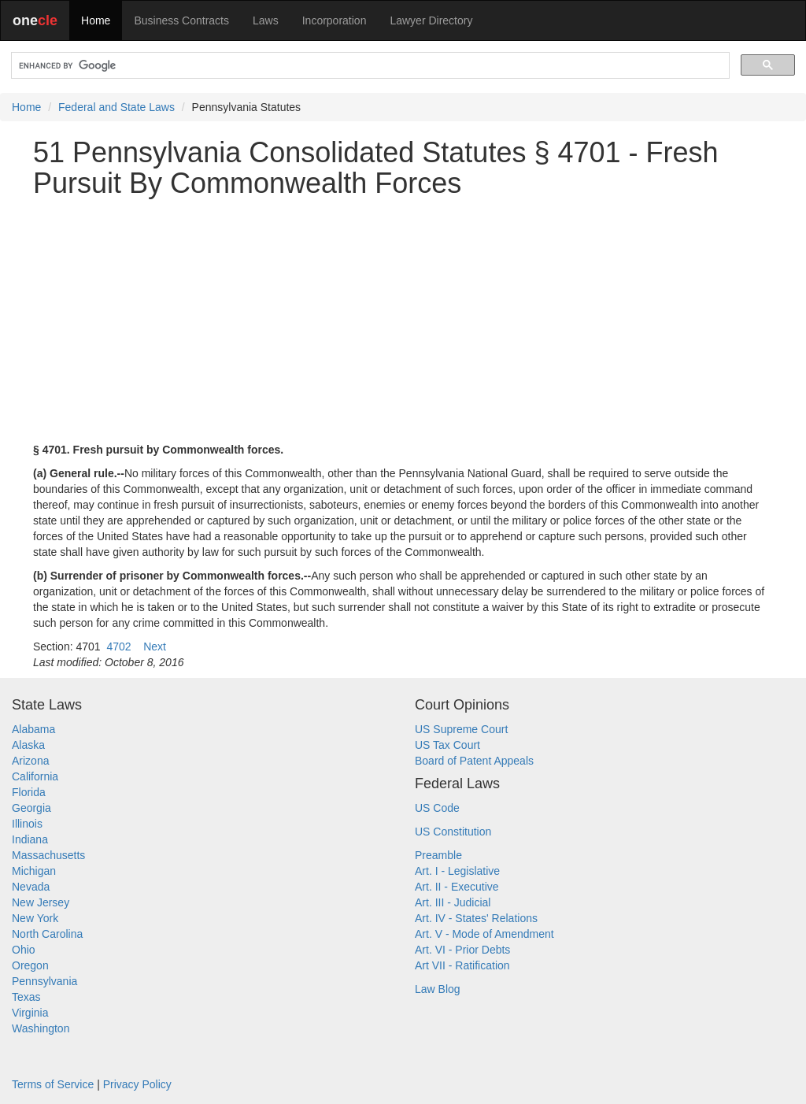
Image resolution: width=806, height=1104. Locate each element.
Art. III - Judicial (452, 902)
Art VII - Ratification (462, 965)
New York (35, 918)
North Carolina (47, 934)
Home (95, 20)
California (35, 776)
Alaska (28, 745)
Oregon (30, 965)
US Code (437, 808)
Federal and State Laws (116, 107)
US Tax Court (447, 745)
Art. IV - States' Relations (476, 918)
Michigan (34, 871)
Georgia (31, 808)
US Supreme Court (461, 729)
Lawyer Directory (431, 20)
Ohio (23, 949)
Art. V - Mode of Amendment (484, 934)
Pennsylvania (44, 981)
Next (154, 646)
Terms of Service (53, 1084)
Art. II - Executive (457, 886)
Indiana (30, 839)
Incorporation (334, 20)
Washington (40, 1028)
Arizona (30, 760)
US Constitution (453, 831)
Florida (29, 792)
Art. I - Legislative (457, 871)
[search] (369, 66)
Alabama (33, 729)
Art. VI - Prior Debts (462, 949)
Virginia (30, 1012)
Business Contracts (181, 20)
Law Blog (437, 989)
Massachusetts (48, 855)
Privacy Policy (137, 1084)
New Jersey (40, 902)
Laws (266, 20)
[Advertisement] (403, 320)
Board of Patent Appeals (474, 760)
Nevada (31, 886)
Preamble (438, 855)
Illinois (27, 823)
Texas (26, 997)
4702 (118, 646)
